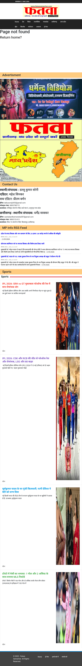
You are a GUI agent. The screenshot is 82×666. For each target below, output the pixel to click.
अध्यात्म (38, 27)
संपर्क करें (64, 657)
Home (17, 22)
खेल (16, 27)
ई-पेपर (46, 27)
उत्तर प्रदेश (63, 22)
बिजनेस (22, 27)
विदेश (29, 22)
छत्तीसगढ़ (54, 22)
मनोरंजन (30, 27)
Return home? (11, 37)
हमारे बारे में (55, 657)
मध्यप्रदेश (45, 22)
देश (23, 22)
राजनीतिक (37, 22)
